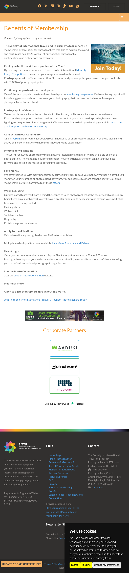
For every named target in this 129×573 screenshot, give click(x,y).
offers (56, 182)
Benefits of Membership (62, 462)
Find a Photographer (60, 458)
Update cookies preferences (21, 564)
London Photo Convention (29, 275)
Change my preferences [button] (106, 565)
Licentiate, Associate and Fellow (70, 243)
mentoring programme (80, 94)
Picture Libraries (58, 476)
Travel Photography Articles (64, 465)
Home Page (55, 455)
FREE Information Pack (62, 469)
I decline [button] (86, 565)
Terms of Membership (61, 487)
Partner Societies (58, 473)
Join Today (94, 6)
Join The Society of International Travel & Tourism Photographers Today (45, 299)
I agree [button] (74, 565)
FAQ (51, 480)
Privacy (53, 483)
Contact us (97, 487)
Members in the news (57, 515)
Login (116, 6)
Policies (53, 491)
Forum (16, 138)
